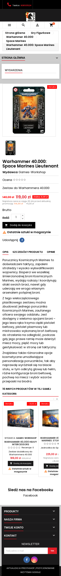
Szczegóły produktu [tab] (28, 252)
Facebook (30, 495)
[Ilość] (16, 217)
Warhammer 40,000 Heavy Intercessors (20, 443)
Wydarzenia (13, 70)
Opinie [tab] (51, 252)
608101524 (26, 5)
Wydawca (10, 172)
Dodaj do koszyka (18, 225)
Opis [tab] (5, 252)
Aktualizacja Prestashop (20, 568)
